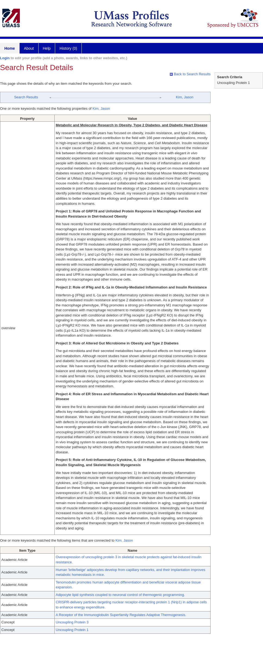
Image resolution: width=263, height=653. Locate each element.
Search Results (26, 97)
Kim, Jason (184, 97)
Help (47, 48)
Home (9, 48)
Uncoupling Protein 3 (72, 622)
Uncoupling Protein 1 (72, 630)
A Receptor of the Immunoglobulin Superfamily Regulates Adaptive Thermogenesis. (121, 615)
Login (5, 58)
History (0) (68, 48)
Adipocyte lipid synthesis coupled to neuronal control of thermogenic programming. (120, 595)
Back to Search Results (190, 74)
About (29, 48)
